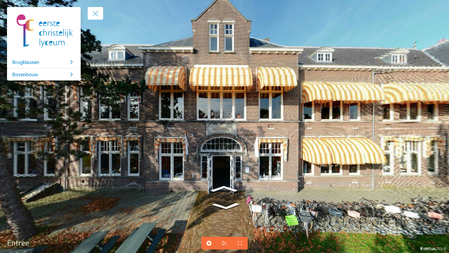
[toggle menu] (95, 13)
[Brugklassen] (44, 62)
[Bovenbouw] (44, 74)
